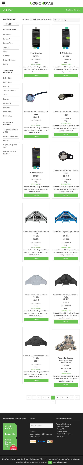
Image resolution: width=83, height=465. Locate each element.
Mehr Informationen (60, 462)
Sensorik (6, 47)
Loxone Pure (8, 43)
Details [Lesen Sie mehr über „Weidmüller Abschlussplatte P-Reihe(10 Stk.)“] (36, 380)
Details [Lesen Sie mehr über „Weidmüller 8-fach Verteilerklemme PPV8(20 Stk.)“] (36, 258)
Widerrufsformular (62, 426)
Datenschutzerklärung (64, 434)
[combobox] (11, 24)
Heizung (6, 86)
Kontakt (32, 432)
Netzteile (6, 56)
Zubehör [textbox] (10, 24)
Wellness (6, 107)
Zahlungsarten (35, 436)
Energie (6, 99)
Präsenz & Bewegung (11, 136)
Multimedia (7, 103)
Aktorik (5, 51)
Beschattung (7, 82)
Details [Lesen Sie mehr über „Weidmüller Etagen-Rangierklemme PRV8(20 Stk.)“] (65, 258)
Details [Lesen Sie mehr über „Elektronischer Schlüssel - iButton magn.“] (65, 195)
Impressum (60, 436)
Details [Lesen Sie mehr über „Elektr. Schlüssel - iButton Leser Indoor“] (36, 136)
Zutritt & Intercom (9, 91)
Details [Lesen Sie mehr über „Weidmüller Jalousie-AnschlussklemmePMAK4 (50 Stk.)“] (65, 385)
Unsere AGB (61, 429)
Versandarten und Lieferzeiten (41, 434)
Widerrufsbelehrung (63, 424)
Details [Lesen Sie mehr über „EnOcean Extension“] (36, 195)
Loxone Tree (7, 35)
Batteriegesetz (61, 431)
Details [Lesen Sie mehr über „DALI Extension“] (36, 75)
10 (77, 397)
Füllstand (6, 140)
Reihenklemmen (9, 60)
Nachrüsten (7, 116)
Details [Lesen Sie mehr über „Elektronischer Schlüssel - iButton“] (65, 134)
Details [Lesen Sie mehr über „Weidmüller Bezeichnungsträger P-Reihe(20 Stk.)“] (65, 321)
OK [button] (50, 462)
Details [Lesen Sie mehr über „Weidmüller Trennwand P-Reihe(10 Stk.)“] (36, 319)
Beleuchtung (7, 78)
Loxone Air (7, 39)
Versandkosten (36, 64)
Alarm (5, 95)
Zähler (5, 64)
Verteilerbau (7, 112)
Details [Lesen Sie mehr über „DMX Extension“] (65, 75)
